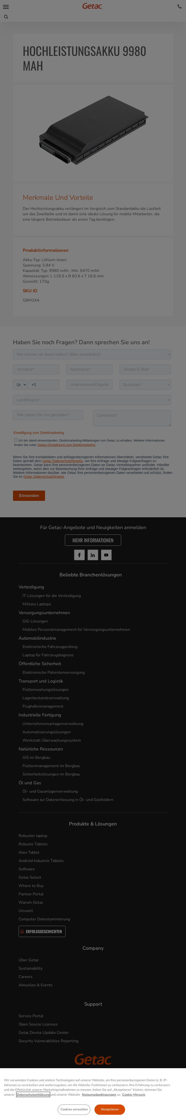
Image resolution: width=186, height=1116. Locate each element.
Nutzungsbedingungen (99, 1113)
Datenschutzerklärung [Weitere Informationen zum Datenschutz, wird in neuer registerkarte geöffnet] (33, 1113)
